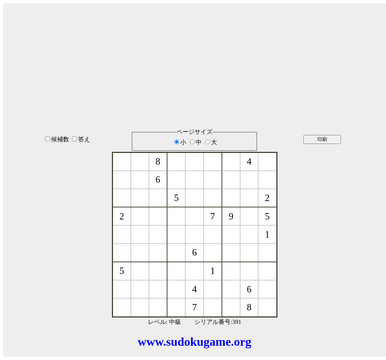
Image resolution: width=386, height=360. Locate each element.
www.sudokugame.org (194, 341)
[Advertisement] (194, 56)
